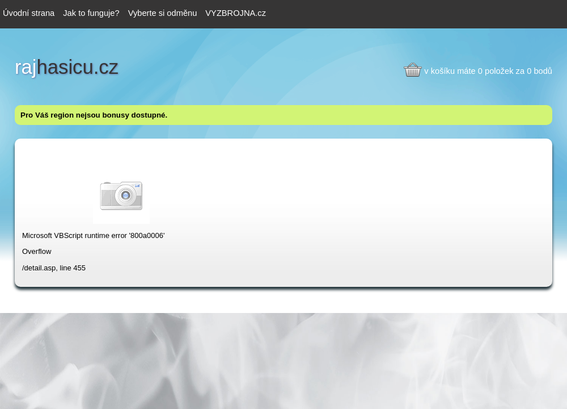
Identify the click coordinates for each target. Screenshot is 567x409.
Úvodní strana (28, 13)
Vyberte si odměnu (162, 13)
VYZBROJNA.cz (235, 13)
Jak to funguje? (91, 13)
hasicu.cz (67, 67)
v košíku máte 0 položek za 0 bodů (488, 71)
